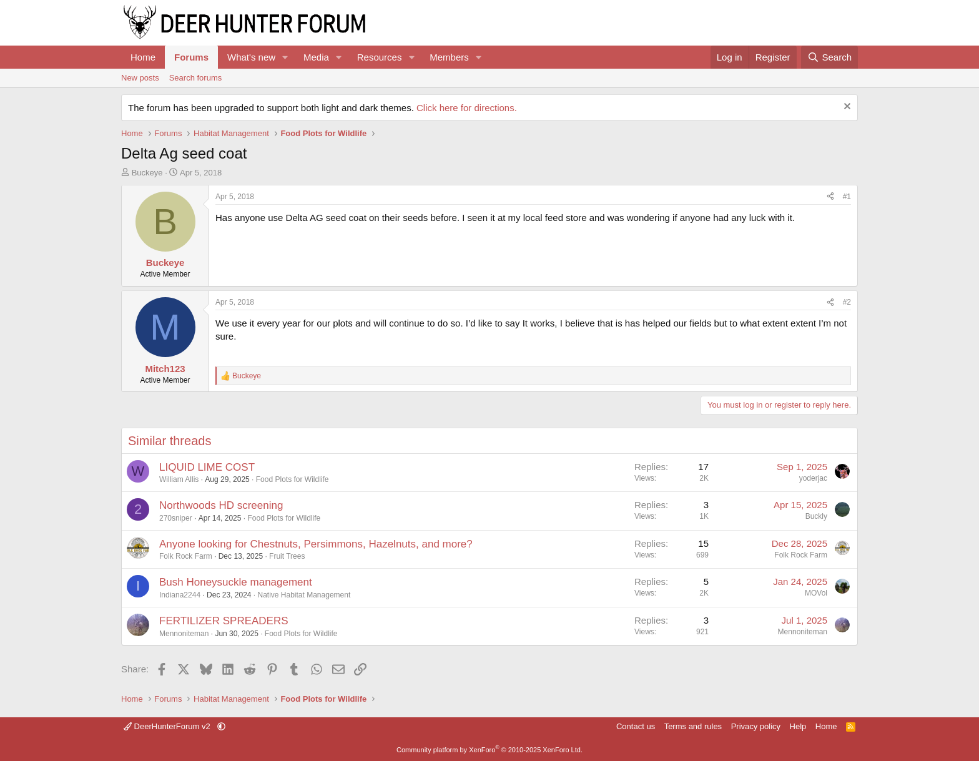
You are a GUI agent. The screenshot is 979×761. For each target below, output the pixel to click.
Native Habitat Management (304, 595)
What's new (251, 57)
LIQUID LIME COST (207, 467)
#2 (847, 302)
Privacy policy (755, 726)
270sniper (175, 518)
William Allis (179, 479)
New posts (140, 77)
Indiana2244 (179, 595)
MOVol (816, 593)
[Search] (829, 57)
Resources (379, 57)
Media (316, 57)
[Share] (830, 197)
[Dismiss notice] (845, 107)
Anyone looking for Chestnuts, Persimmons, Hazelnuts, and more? (316, 544)
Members (449, 57)
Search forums (195, 77)
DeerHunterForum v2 (168, 726)
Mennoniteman (184, 633)
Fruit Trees (287, 556)
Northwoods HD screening (221, 505)
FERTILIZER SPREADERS (223, 621)
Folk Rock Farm (185, 556)
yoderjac (813, 478)
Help (798, 726)
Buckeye (147, 172)
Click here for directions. (466, 107)
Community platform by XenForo (489, 750)
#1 (847, 196)
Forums (191, 57)
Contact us (635, 726)
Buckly (816, 516)
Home (142, 57)
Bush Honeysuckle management (235, 582)
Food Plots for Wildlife (292, 479)
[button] (285, 57)
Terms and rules (693, 726)
